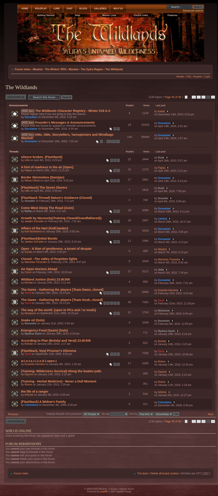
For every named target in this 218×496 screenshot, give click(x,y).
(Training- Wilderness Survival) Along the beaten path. (61, 371)
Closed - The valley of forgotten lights (49, 259)
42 (193, 97)
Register (197, 76)
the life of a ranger (34, 391)
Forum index (23, 69)
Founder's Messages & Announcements (65, 122)
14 (113, 141)
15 (117, 141)
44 (203, 97)
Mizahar (74, 69)
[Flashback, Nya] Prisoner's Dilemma (48, 350)
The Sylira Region (92, 69)
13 (108, 141)
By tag (115, 413)
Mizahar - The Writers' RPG (49, 69)
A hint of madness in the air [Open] (47, 167)
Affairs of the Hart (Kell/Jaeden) (44, 228)
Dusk (161, 157)
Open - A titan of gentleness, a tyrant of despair (56, 248)
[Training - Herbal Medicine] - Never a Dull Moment (58, 381)
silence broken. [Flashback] (41, 157)
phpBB (103, 491)
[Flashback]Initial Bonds (39, 238)
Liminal (162, 218)
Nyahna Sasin (33, 333)
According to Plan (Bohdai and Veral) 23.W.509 (56, 340)
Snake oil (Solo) (33, 320)
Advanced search (193, 10)
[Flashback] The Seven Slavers (44, 187)
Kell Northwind (33, 231)
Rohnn (162, 361)
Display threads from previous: (73, 413)
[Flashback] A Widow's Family (43, 401)
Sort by (141, 413)
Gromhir (30, 200)
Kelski (161, 111)
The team (142, 473)
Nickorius (164, 310)
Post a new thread (15, 97)
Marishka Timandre (36, 262)
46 (213, 97)
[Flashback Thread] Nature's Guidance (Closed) (56, 197)
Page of (173, 97)
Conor (28, 272)
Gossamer (31, 117)
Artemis (28, 394)
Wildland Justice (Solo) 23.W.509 (45, 279)
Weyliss (162, 249)
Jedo (161, 269)
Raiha (28, 211)
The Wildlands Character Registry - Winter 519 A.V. (73, 111)
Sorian (28, 251)
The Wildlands (114, 69)
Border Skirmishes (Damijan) (42, 177)
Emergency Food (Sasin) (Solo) (44, 330)
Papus (28, 170)
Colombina (31, 404)
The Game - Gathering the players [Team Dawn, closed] (62, 289)
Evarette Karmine (168, 290)
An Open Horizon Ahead (39, 269)
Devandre (30, 323)
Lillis (27, 160)
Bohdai (29, 282)
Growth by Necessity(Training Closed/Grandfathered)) (61, 218)
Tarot (28, 292)
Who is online (18, 431)
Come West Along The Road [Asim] (47, 208)
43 (198, 97)
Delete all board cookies (165, 473)
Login (207, 76)
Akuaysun (30, 313)
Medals (180, 76)
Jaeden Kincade (34, 221)
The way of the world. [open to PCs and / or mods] (58, 310)
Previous (13, 414)
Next (210, 414)
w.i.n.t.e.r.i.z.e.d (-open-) (39, 361)
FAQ (188, 76)
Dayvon (29, 374)
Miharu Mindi (32, 180)
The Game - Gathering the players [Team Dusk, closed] (62, 300)
